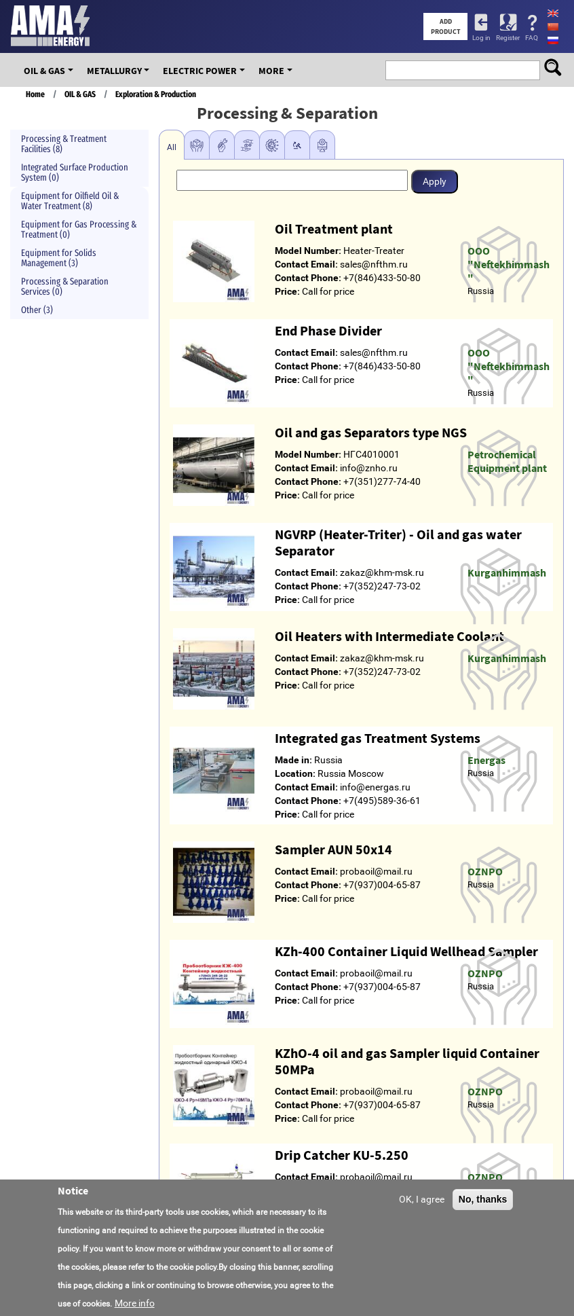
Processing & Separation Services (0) (65, 286)
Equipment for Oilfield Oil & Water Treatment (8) (70, 201)
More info (135, 1303)
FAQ (531, 37)
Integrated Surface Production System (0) (74, 172)
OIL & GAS (44, 71)
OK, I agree (421, 1199)
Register (508, 37)
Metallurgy (114, 71)
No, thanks (483, 1199)
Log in (481, 37)
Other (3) (37, 310)
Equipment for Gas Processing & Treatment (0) (78, 229)
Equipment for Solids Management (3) (58, 258)
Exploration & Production (155, 94)
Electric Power (200, 71)
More (271, 71)
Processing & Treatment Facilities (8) (64, 144)
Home (35, 94)
